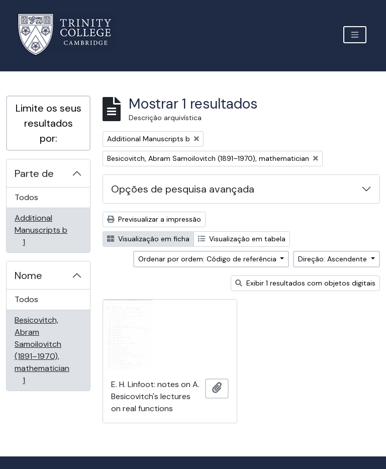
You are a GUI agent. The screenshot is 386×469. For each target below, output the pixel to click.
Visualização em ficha (148, 238)
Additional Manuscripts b (40, 230)
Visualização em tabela (241, 238)
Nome (28, 275)
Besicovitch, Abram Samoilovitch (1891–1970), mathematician (41, 350)
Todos (26, 197)
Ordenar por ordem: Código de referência (208, 258)
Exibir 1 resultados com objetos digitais (305, 283)
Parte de (34, 173)
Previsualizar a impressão (154, 219)
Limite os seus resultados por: (48, 123)
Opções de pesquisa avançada (182, 189)
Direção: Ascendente (333, 258)
